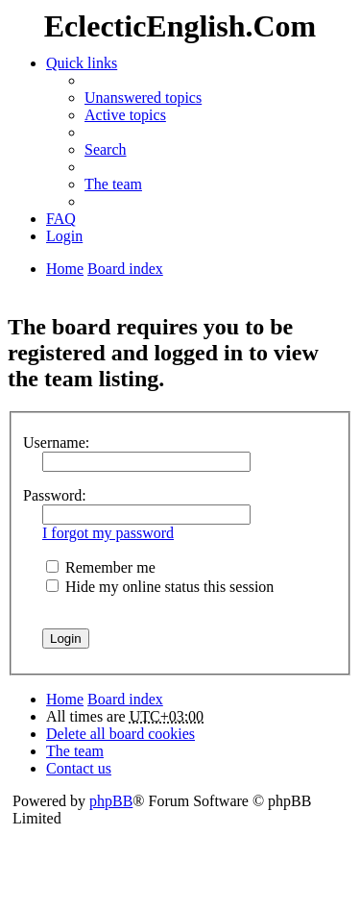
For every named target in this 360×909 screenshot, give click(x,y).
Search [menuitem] (105, 149)
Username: (56, 442)
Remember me (101, 567)
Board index (125, 699)
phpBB (110, 801)
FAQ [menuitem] (61, 218)
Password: (54, 495)
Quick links (81, 63)
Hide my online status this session (160, 586)
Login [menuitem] (64, 236)
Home (65, 699)
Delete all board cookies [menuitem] (120, 733)
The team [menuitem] (113, 184)
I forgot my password (108, 533)
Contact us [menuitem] (78, 768)
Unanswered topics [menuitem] (143, 97)
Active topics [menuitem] (125, 115)
